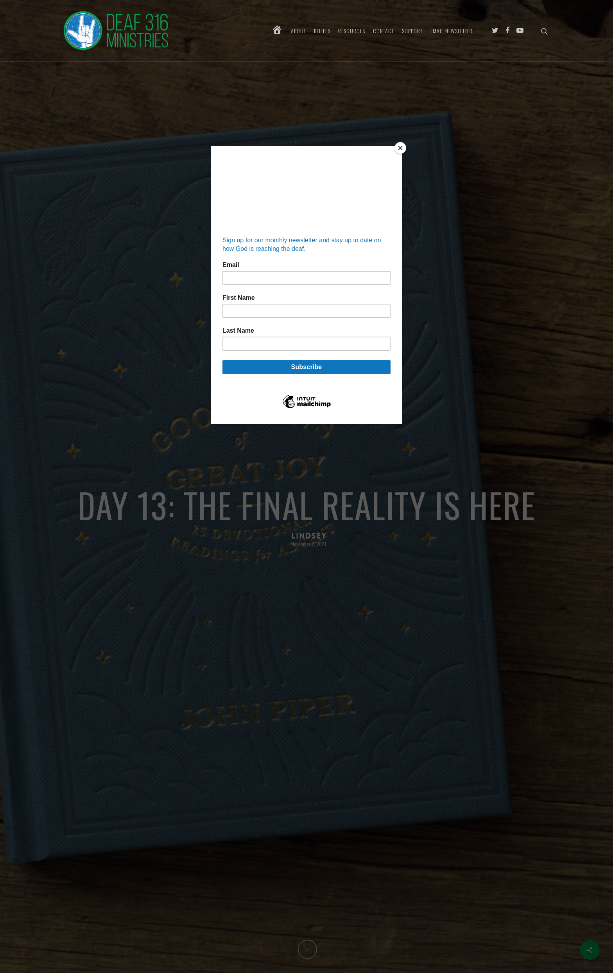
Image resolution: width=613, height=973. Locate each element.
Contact (383, 31)
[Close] (400, 148)
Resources (351, 31)
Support (412, 31)
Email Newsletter (451, 31)
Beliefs (322, 31)
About (298, 31)
